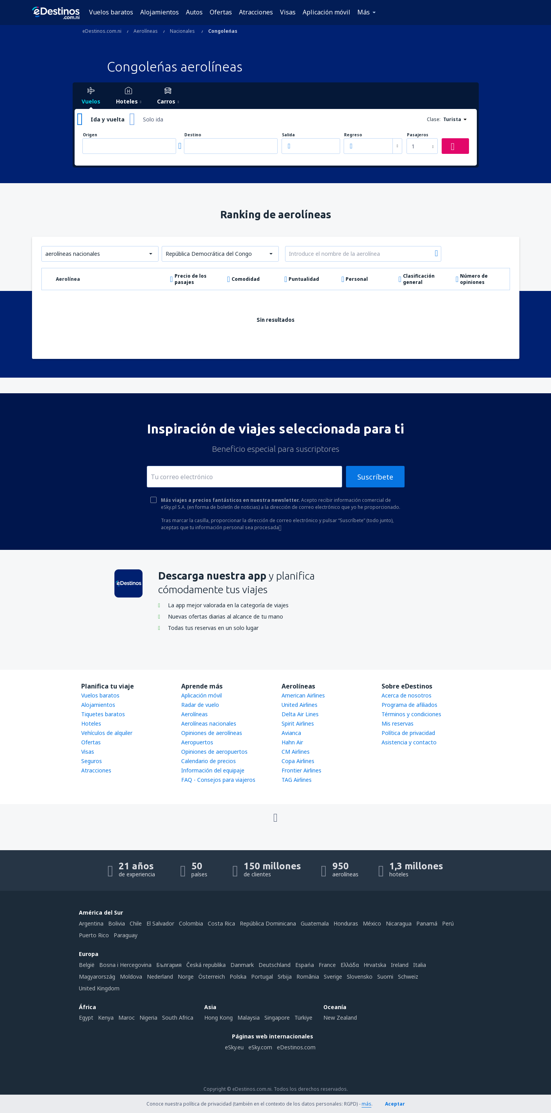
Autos (194, 12)
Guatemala (315, 923)
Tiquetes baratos (103, 714)
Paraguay (125, 935)
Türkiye (303, 1017)
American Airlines (303, 695)
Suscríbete (375, 477)
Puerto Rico (94, 935)
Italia (419, 965)
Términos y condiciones (411, 714)
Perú (448, 923)
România (307, 976)
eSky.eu (234, 1047)
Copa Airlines (298, 761)
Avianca (291, 733)
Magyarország (97, 976)
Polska (238, 976)
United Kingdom (99, 988)
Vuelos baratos (111, 12)
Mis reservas (398, 723)
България (169, 965)
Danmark (242, 965)
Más (363, 12)
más (366, 1104)
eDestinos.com (296, 1047)
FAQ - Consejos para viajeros (218, 779)
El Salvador (160, 923)
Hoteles (91, 723)
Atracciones (256, 12)
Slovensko (360, 976)
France (327, 965)
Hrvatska (375, 965)
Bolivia (116, 923)
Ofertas (221, 12)
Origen (90, 134)
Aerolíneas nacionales (208, 723)
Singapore (277, 1017)
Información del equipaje (212, 770)
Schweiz (408, 976)
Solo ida (153, 119)
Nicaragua (399, 923)
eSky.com (260, 1047)
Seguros (91, 761)
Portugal (262, 976)
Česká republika (206, 965)
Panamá (426, 923)
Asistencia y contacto (409, 742)
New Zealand (340, 1017)
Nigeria (148, 1017)
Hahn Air (292, 742)
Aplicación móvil (326, 12)
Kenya (106, 1017)
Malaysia (248, 1017)
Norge (186, 976)
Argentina (91, 923)
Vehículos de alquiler (106, 733)
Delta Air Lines (300, 714)
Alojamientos (159, 12)
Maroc (126, 1017)
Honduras (345, 923)
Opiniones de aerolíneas (211, 733)
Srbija (285, 976)
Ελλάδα (350, 965)
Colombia (191, 923)
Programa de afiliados (409, 704)
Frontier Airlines (301, 770)
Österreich (211, 976)
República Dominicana (268, 923)
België (87, 965)
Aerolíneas (194, 714)
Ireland (399, 965)
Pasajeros (417, 134)
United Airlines (299, 704)
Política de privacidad (408, 733)
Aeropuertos (197, 742)
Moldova (131, 976)
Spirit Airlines (298, 723)
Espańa (304, 965)
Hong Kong (218, 1017)
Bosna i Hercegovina (125, 965)
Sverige (333, 976)
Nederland (160, 976)
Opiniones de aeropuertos (214, 751)
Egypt (86, 1017)
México (372, 923)
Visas (288, 12)
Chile (136, 923)
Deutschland (275, 965)
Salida (288, 134)
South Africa (177, 1017)
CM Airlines (296, 751)
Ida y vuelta (108, 119)
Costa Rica (221, 923)
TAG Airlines (297, 779)
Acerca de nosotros (407, 695)
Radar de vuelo (200, 704)
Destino (192, 134)
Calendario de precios (208, 761)
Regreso (353, 134)
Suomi (385, 976)
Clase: (433, 119)
